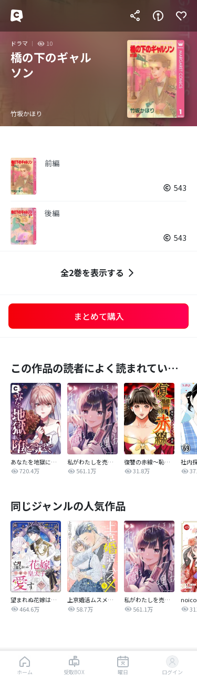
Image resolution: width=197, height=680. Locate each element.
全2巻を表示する (98, 272)
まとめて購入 (99, 316)
